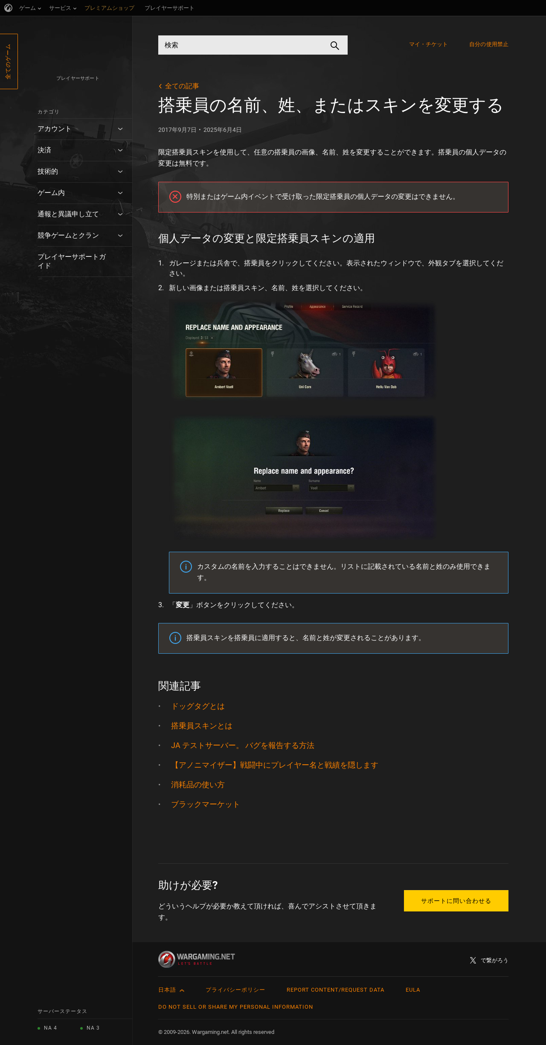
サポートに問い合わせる (456, 900)
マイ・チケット (428, 44)
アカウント (55, 129)
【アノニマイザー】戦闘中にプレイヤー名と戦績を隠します (274, 764)
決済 (44, 150)
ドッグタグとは (198, 706)
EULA (413, 990)
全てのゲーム (8, 61)
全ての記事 (182, 86)
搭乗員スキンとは (201, 725)
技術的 (48, 171)
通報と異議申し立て (68, 214)
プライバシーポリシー (235, 990)
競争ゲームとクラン (68, 235)
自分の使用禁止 (488, 44)
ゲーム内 (51, 193)
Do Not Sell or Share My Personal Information (235, 1007)
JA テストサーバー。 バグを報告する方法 (242, 745)
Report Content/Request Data (335, 990)
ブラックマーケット (205, 804)
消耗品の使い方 (198, 784)
